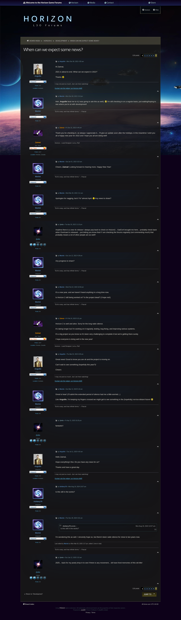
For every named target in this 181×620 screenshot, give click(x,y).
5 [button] (153, 55)
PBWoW (62, 608)
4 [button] (151, 55)
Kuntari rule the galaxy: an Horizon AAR (68, 88)
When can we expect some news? (84, 41)
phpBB (83, 610)
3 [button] (149, 55)
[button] (142, 55)
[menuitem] (73, 3)
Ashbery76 (67, 526)
